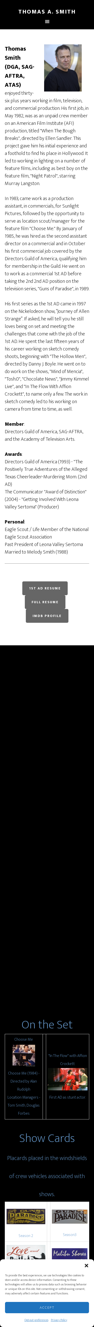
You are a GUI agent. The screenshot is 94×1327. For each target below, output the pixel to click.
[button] (86, 1265)
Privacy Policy (59, 1319)
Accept (47, 1307)
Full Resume (45, 602)
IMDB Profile (47, 616)
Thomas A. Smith (47, 12)
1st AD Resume (45, 588)
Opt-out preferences (36, 1319)
